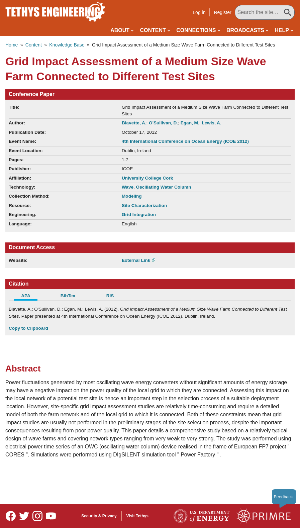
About (119, 30)
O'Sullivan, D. (163, 122)
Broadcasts (245, 30)
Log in (199, 12)
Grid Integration (139, 214)
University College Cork (147, 178)
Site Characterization (144, 205)
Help (282, 30)
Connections (196, 30)
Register (222, 12)
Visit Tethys (137, 516)
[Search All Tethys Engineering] (265, 12)
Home (11, 44)
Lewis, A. (211, 122)
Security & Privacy (98, 516)
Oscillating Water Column (163, 187)
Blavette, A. (134, 122)
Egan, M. (190, 122)
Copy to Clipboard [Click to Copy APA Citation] (28, 328)
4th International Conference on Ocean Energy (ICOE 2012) (185, 141)
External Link (136, 260)
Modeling (132, 196)
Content (153, 30)
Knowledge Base (66, 44)
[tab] (30, 297)
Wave (127, 187)
